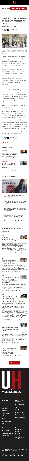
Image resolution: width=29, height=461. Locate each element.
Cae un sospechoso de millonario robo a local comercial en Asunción (15, 221)
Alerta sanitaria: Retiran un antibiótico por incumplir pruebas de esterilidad (10, 280)
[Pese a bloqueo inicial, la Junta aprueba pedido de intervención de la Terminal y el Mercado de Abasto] (23, 296)
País (3, 15)
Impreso (5, 142)
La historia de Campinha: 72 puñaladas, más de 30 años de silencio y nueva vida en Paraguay (15, 209)
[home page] (14, 3)
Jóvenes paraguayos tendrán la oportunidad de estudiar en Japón (10, 261)
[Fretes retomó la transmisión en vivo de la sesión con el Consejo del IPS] (23, 325)
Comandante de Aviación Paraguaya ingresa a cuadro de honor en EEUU (14, 216)
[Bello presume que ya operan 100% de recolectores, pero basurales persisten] (23, 348)
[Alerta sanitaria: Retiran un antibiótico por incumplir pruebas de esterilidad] (23, 277)
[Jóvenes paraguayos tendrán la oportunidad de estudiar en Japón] (23, 260)
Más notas (14, 363)
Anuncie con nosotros (19, 401)
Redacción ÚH (15, 157)
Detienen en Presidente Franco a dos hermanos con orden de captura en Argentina (9, 165)
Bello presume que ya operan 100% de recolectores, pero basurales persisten (9, 351)
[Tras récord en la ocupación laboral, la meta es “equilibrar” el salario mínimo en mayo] (23, 151)
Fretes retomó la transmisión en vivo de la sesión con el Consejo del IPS (10, 328)
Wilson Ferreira (14, 170)
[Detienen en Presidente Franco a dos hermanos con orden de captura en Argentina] (23, 163)
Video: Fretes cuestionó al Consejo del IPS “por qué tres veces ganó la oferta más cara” (15, 202)
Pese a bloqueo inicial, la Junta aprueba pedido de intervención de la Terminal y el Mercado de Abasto (13, 299)
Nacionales (5, 150)
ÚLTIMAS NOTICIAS (18, 8)
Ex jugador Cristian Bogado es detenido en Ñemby (14, 196)
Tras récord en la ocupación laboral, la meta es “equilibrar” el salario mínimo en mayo (10, 153)
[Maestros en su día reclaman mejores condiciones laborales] (23, 237)
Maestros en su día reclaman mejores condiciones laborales (9, 239)
